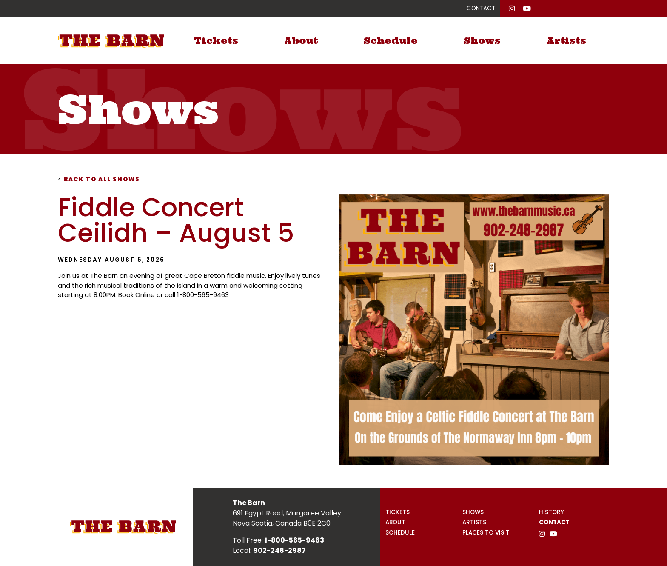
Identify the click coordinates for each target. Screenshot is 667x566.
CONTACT (481, 8)
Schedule (391, 40)
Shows (482, 40)
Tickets (216, 40)
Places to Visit (486, 533)
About (301, 40)
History (551, 512)
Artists (566, 40)
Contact (554, 522)
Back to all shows (99, 179)
